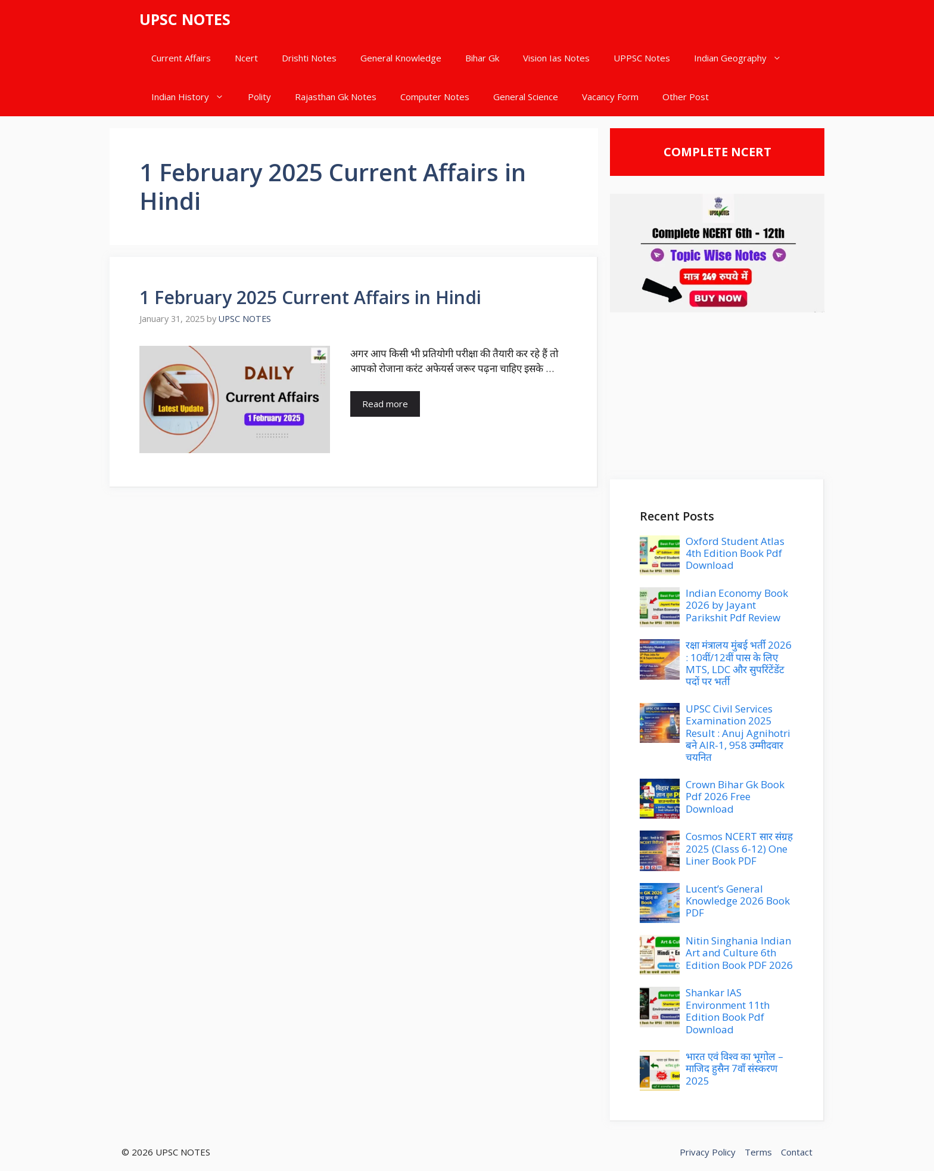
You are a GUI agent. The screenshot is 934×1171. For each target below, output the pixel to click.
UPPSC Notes (642, 58)
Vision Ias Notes (556, 58)
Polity (259, 97)
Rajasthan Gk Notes (335, 97)
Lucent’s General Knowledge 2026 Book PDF (738, 901)
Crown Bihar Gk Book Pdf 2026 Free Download (735, 796)
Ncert (246, 58)
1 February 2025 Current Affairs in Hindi (310, 297)
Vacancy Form (610, 97)
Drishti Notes (309, 58)
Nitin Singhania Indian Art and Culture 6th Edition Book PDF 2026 (739, 953)
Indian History (193, 97)
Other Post (685, 97)
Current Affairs (181, 58)
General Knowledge (400, 58)
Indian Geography (743, 58)
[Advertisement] (717, 395)
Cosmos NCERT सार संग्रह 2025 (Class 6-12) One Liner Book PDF (739, 848)
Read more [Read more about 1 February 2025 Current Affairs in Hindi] (385, 404)
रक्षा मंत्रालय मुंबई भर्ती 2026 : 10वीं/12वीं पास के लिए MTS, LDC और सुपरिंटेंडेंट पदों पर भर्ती (739, 663)
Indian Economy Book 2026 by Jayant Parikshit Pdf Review (737, 605)
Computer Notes (434, 97)
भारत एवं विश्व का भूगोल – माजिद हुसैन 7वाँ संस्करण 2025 (734, 1068)
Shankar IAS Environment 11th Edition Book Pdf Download (728, 1011)
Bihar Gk (482, 58)
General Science (525, 97)
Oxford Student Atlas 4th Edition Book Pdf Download (735, 553)
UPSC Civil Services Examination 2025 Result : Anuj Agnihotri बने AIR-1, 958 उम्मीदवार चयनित (738, 733)
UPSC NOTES (185, 19)
